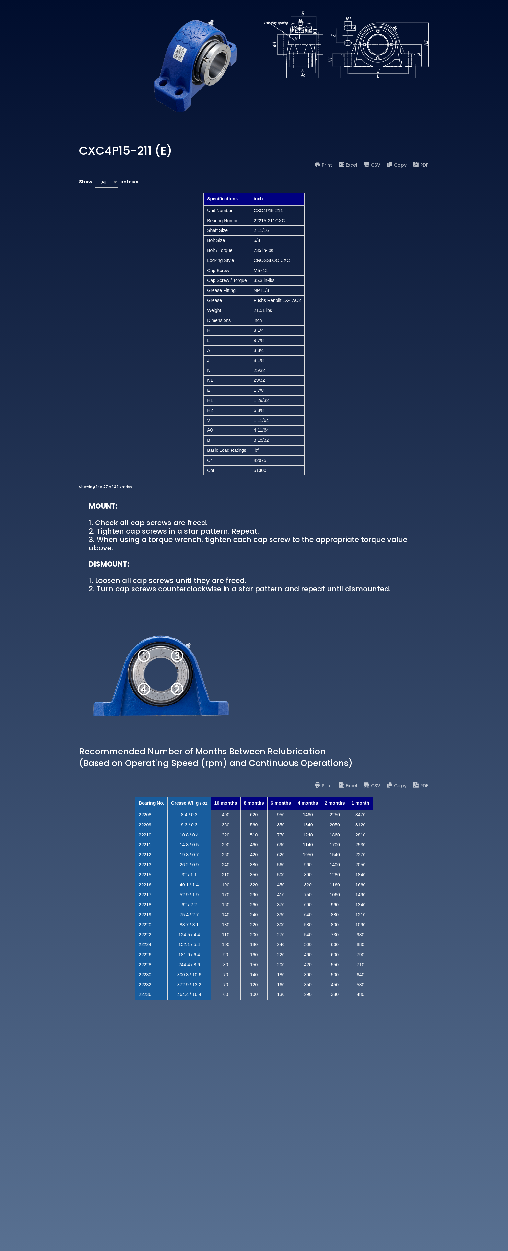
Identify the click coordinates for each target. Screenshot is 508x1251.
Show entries (108, 182)
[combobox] (106, 182)
